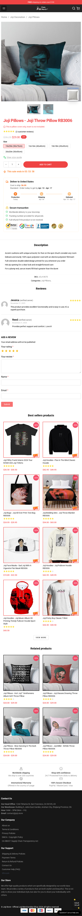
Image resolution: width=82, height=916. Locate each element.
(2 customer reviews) (25, 132)
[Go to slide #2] (48, 109)
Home (4, 17)
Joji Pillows (33, 17)
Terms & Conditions (10, 829)
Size (5, 142)
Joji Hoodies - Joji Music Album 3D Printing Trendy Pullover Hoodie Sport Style (19, 621)
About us (6, 825)
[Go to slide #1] (33, 109)
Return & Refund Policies (12, 861)
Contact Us (7, 865)
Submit (7, 404)
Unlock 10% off (76, 904)
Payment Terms (8, 858)
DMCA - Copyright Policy (12, 837)
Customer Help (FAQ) (11, 869)
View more (41, 638)
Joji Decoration (17, 17)
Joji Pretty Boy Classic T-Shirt (55, 618)
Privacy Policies (8, 833)
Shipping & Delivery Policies (13, 854)
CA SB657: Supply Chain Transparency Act (20, 841)
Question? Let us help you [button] (69, 913)
